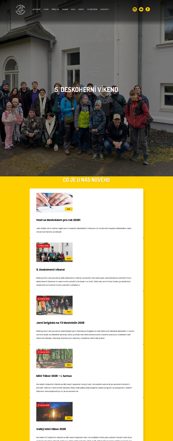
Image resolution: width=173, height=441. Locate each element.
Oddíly (81, 9)
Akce (73, 9)
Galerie (65, 9)
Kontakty (104, 9)
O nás (46, 9)
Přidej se (55, 9)
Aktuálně (36, 9)
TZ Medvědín (92, 9)
